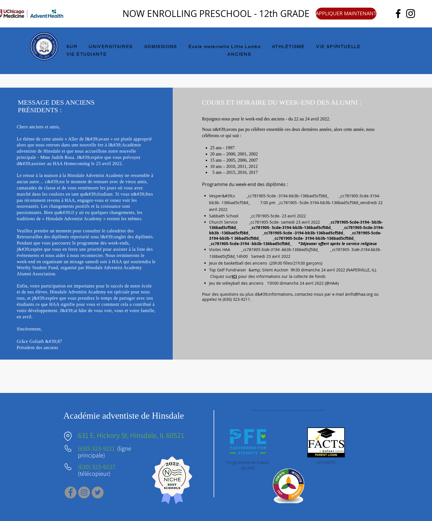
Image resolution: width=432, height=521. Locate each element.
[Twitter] (98, 492)
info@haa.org (360, 294)
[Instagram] (410, 14)
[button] (74, 47)
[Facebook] (398, 14)
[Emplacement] (68, 436)
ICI (234, 276)
